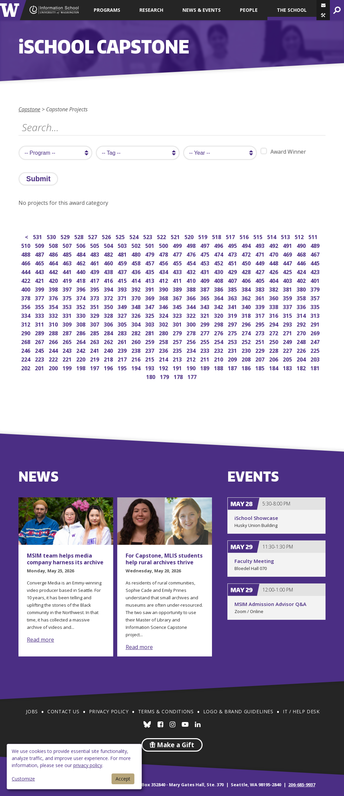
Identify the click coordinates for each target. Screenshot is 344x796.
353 (67, 306)
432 (191, 271)
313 (315, 314)
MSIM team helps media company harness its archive (65, 559)
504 (109, 245)
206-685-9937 (301, 785)
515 (258, 236)
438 (109, 271)
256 (191, 341)
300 (191, 323)
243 (67, 349)
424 (301, 271)
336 (301, 306)
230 (246, 349)
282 (136, 332)
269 (315, 332)
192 (164, 367)
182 (301, 367)
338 (274, 306)
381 (288, 288)
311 (40, 323)
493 (260, 245)
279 (177, 332)
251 (260, 341)
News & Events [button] (201, 10)
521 (175, 236)
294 (274, 323)
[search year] (220, 153)
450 (246, 262)
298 (219, 323)
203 (315, 358)
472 (246, 253)
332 (53, 314)
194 (136, 367)
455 (177, 262)
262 (109, 341)
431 (205, 271)
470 (274, 253)
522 (162, 236)
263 (95, 341)
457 (150, 262)
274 (246, 332)
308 (81, 323)
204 (301, 358)
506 (81, 245)
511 (313, 236)
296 (246, 323)
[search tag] (138, 153)
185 (260, 367)
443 (40, 271)
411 (177, 280)
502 (136, 245)
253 (233, 341)
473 (233, 253)
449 (260, 262)
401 (315, 280)
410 (191, 280)
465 (40, 262)
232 (219, 349)
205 (288, 358)
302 (164, 323)
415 (122, 280)
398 (53, 288)
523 (148, 236)
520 (189, 236)
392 (136, 288)
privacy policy (87, 765)
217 (122, 358)
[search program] (55, 153)
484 (81, 253)
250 (274, 341)
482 (109, 253)
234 (191, 349)
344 (191, 306)
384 (246, 288)
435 (150, 271)
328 (109, 314)
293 (288, 323)
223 (40, 358)
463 (67, 262)
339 (260, 306)
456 (164, 262)
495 (233, 245)
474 (219, 253)
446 (301, 262)
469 (288, 253)
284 (109, 332)
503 (122, 245)
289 (40, 332)
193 (150, 367)
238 (136, 349)
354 (53, 306)
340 (246, 306)
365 (205, 297)
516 (244, 236)
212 (191, 358)
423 (315, 271)
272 (274, 332)
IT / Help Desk (301, 711)
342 (219, 306)
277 (205, 332)
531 (38, 236)
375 (67, 297)
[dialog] (74, 766)
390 (164, 288)
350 (109, 306)
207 (260, 358)
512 (299, 236)
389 (177, 288)
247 (315, 341)
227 (288, 349)
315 (288, 314)
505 (95, 245)
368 (164, 297)
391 (150, 288)
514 (272, 236)
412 (164, 280)
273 (260, 332)
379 (315, 288)
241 (95, 349)
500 (164, 245)
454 (191, 262)
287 (67, 332)
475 (205, 253)
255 (205, 341)
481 (122, 253)
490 (301, 245)
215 (150, 358)
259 (150, 341)
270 (301, 332)
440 (81, 271)
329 (95, 314)
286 (81, 332)
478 (164, 253)
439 (95, 271)
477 (177, 253)
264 (81, 341)
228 (274, 349)
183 (288, 367)
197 (95, 367)
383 (260, 288)
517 (230, 236)
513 (286, 236)
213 (177, 358)
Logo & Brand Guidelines (238, 711)
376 (53, 297)
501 (150, 245)
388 (191, 288)
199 (67, 367)
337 (288, 306)
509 (40, 245)
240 (109, 349)
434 (164, 271)
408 (219, 280)
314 (301, 314)
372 (109, 297)
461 (95, 262)
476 (191, 253)
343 (205, 306)
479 (150, 253)
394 (109, 288)
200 (53, 367)
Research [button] (151, 10)
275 (233, 332)
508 (53, 245)
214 (164, 358)
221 (67, 358)
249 (288, 341)
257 (177, 341)
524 (134, 236)
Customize (23, 778)
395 (95, 288)
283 (122, 332)
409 (205, 280)
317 (260, 314)
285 (95, 332)
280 (164, 332)
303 (150, 323)
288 (53, 332)
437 (122, 271)
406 (246, 280)
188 (219, 367)
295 (260, 323)
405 (260, 280)
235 (177, 349)
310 (53, 323)
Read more (40, 639)
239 (122, 349)
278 (191, 332)
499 (177, 245)
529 (65, 236)
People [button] (249, 10)
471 (260, 253)
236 (164, 349)
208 (246, 358)
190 (191, 367)
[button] (323, 15)
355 (40, 306)
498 (191, 245)
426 (274, 271)
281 (150, 332)
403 (288, 280)
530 (51, 236)
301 (177, 323)
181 (315, 367)
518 (217, 236)
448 (274, 262)
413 (150, 280)
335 (315, 306)
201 (40, 367)
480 (136, 253)
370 (136, 297)
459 (122, 262)
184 (274, 367)
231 (233, 349)
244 (53, 349)
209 (233, 358)
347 (150, 306)
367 (177, 297)
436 (136, 271)
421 (40, 280)
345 (177, 306)
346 (164, 306)
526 (107, 236)
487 (40, 253)
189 (205, 367)
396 (81, 288)
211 (205, 358)
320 (219, 314)
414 (136, 280)
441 (67, 271)
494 (246, 245)
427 (260, 271)
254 (219, 341)
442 (53, 271)
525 (120, 236)
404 (274, 280)
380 (301, 288)
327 (122, 314)
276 (219, 332)
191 (177, 367)
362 (246, 297)
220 (81, 358)
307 (95, 323)
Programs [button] (107, 10)
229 (260, 349)
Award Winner (283, 151)
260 (136, 341)
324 (164, 314)
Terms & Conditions (166, 711)
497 (205, 245)
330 (81, 314)
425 (288, 271)
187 (233, 367)
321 (205, 314)
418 (81, 280)
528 (79, 236)
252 (246, 341)
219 (95, 358)
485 (67, 253)
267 (40, 341)
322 (191, 314)
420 (53, 280)
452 (219, 262)
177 (192, 376)
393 (122, 288)
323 (177, 314)
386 (219, 288)
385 (233, 288)
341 (233, 306)
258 (164, 341)
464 (53, 262)
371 (122, 297)
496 (219, 245)
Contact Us (63, 711)
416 (109, 280)
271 (288, 332)
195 (122, 367)
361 (260, 297)
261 (122, 341)
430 (219, 271)
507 (67, 245)
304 (136, 323)
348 (136, 306)
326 (136, 314)
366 (191, 297)
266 (53, 341)
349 (122, 306)
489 (315, 245)
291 (315, 323)
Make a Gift (172, 745)
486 (53, 253)
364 (219, 297)
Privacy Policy (108, 711)
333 (40, 314)
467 (315, 253)
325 (150, 314)
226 (301, 349)
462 (81, 262)
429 (233, 271)
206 (274, 358)
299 (205, 323)
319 (233, 314)
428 (246, 271)
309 (67, 323)
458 (136, 262)
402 (301, 280)
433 (177, 271)
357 (315, 297)
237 (150, 349)
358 (301, 297)
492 (274, 245)
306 (109, 323)
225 (315, 349)
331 (67, 314)
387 (205, 288)
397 (67, 288)
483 (95, 253)
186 (246, 367)
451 (233, 262)
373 (95, 297)
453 (205, 262)
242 (81, 349)
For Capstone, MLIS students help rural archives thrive (164, 559)
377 (40, 297)
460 (109, 262)
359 (288, 297)
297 (233, 323)
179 (165, 376)
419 (67, 280)
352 (81, 306)
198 (81, 367)
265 (67, 341)
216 (136, 358)
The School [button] (292, 10)
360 (274, 297)
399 (40, 288)
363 (233, 297)
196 (109, 367)
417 (95, 280)
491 (288, 245)
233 (205, 349)
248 (301, 341)
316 (274, 314)
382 (274, 288)
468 (301, 253)
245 (40, 349)
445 (315, 262)
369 (150, 297)
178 (178, 376)
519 (203, 236)
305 (122, 323)
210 (219, 358)
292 (301, 323)
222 (53, 358)
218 (109, 358)
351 (95, 306)
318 (246, 314)
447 (288, 262)
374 (81, 297)
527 (93, 236)
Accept (123, 778)
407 (233, 280)
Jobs (32, 711)
